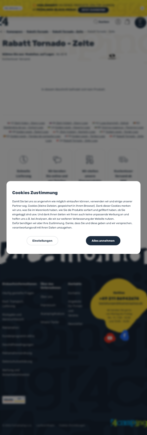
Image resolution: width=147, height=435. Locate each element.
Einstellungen (42, 240)
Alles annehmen (103, 240)
